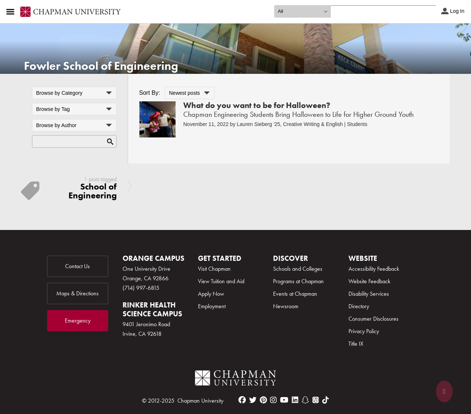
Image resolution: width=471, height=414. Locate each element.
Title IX (355, 344)
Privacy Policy (363, 331)
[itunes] (315, 400)
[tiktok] (325, 400)
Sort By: (149, 93)
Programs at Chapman (298, 281)
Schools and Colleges (297, 269)
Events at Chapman (295, 294)
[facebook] (242, 400)
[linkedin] (295, 400)
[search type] (302, 11)
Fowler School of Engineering (101, 65)
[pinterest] (263, 400)
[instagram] (273, 400)
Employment (212, 306)
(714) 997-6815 (141, 288)
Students (357, 124)
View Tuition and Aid (221, 281)
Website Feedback (369, 281)
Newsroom (285, 306)
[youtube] (284, 400)
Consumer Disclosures (373, 319)
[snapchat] (305, 400)
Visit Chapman (214, 269)
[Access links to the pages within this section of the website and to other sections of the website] (12, 12)
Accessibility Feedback (373, 269)
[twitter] (252, 400)
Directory (358, 306)
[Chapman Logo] (235, 379)
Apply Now (211, 294)
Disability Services (368, 294)
